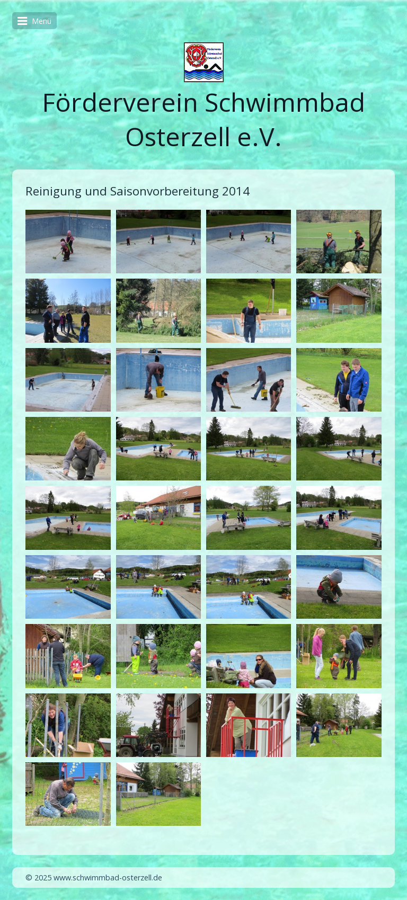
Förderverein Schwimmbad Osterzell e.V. (203, 119)
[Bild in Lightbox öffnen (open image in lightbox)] (67, 241)
